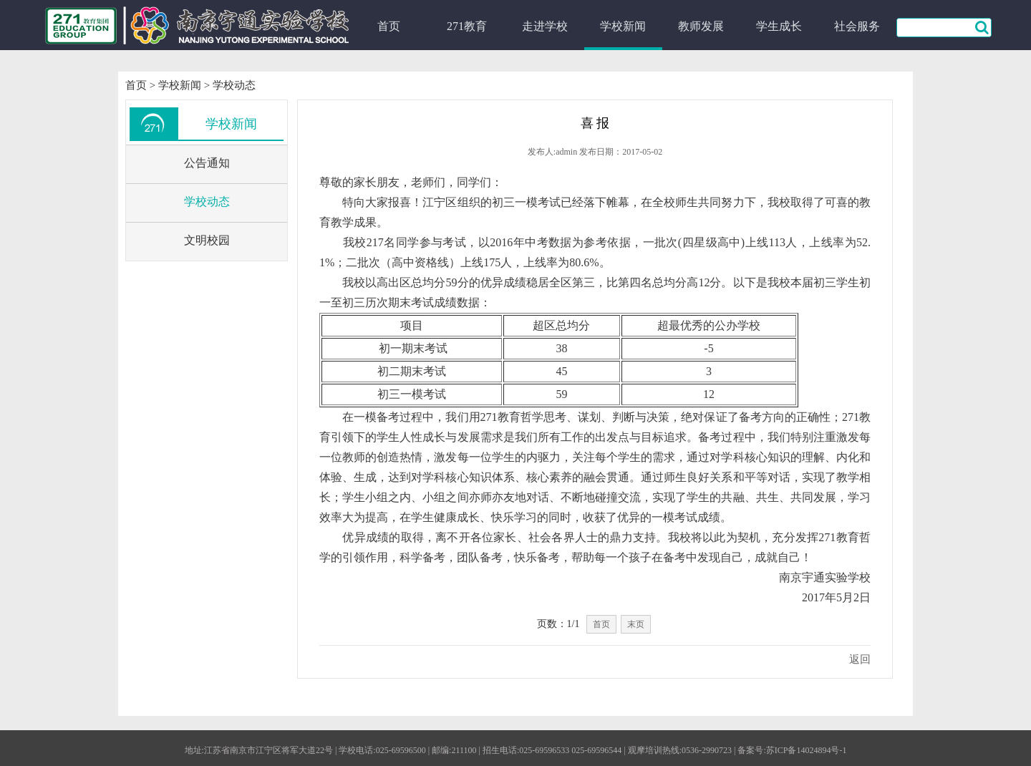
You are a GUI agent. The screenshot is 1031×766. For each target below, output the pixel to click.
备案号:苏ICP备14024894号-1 (791, 750)
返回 (860, 659)
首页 (388, 26)
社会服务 (857, 26)
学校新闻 (623, 26)
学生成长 (779, 26)
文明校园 (207, 240)
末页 (635, 624)
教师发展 (701, 26)
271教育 (467, 26)
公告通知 (207, 163)
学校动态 (234, 85)
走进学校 (545, 26)
